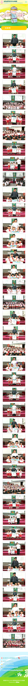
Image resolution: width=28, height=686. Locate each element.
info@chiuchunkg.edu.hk (10, 667)
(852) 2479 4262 (8, 661)
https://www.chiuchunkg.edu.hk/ (13, 670)
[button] (14, 28)
